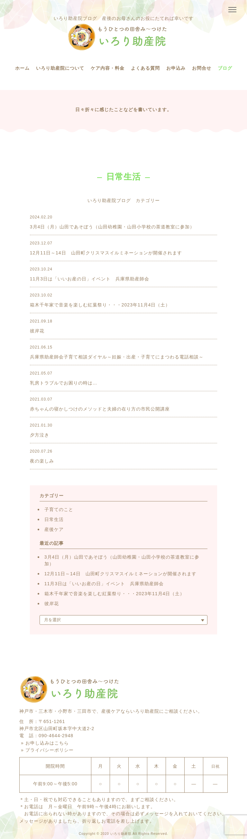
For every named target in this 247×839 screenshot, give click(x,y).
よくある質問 (145, 68)
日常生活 (54, 519)
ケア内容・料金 (107, 68)
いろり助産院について (60, 68)
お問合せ (201, 68)
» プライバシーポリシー (47, 750)
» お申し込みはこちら (45, 743)
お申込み (176, 68)
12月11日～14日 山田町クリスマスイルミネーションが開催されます (120, 573)
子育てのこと (58, 509)
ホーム (22, 68)
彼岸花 (51, 603)
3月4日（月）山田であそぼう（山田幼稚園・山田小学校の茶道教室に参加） (122, 560)
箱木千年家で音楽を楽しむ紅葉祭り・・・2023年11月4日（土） (114, 593)
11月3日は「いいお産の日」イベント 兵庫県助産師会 (104, 583)
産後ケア (54, 529)
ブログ (225, 68)
